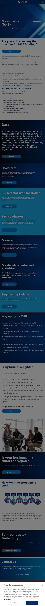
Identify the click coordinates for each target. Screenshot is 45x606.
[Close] (42, 586)
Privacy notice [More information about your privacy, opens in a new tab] (7, 600)
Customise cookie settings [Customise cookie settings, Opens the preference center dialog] (17, 604)
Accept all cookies (32, 604)
